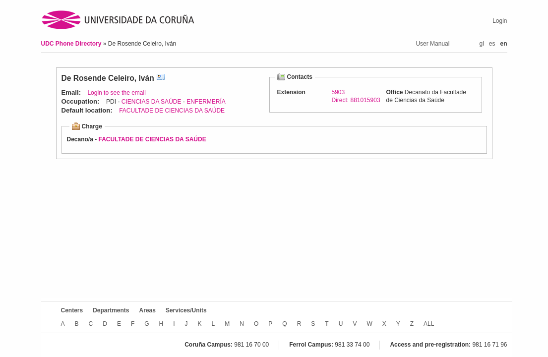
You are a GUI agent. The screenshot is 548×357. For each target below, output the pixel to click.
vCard (161, 78)
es (492, 43)
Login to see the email (116, 92)
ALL (429, 323)
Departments (111, 310)
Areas (147, 310)
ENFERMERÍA (206, 101)
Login (499, 20)
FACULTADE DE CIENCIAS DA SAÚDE (172, 110)
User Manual (432, 43)
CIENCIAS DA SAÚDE (152, 101)
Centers (72, 310)
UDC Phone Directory (72, 43)
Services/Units (186, 310)
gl (481, 43)
